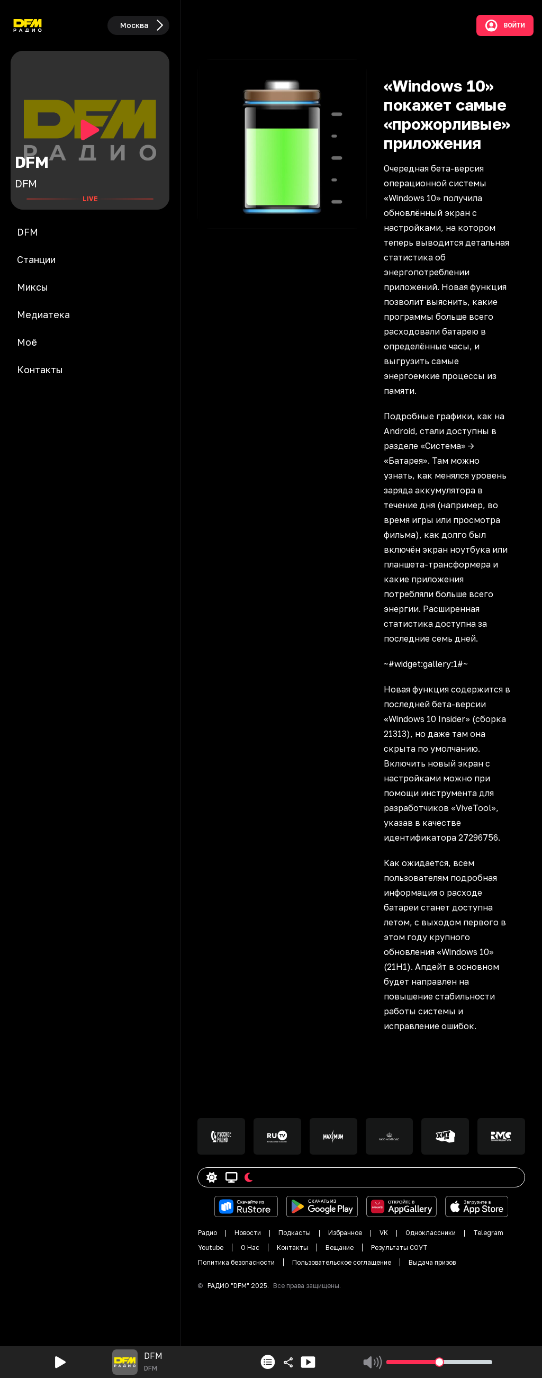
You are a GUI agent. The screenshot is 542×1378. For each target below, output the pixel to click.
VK (384, 1233)
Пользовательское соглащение (341, 1262)
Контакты (292, 1247)
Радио (207, 1233)
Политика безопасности (236, 1262)
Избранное (345, 1233)
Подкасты (294, 1233)
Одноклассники (430, 1233)
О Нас (250, 1247)
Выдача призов (432, 1262)
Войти (505, 25)
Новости (247, 1233)
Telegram (488, 1233)
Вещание (340, 1247)
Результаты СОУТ (399, 1247)
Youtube (210, 1247)
